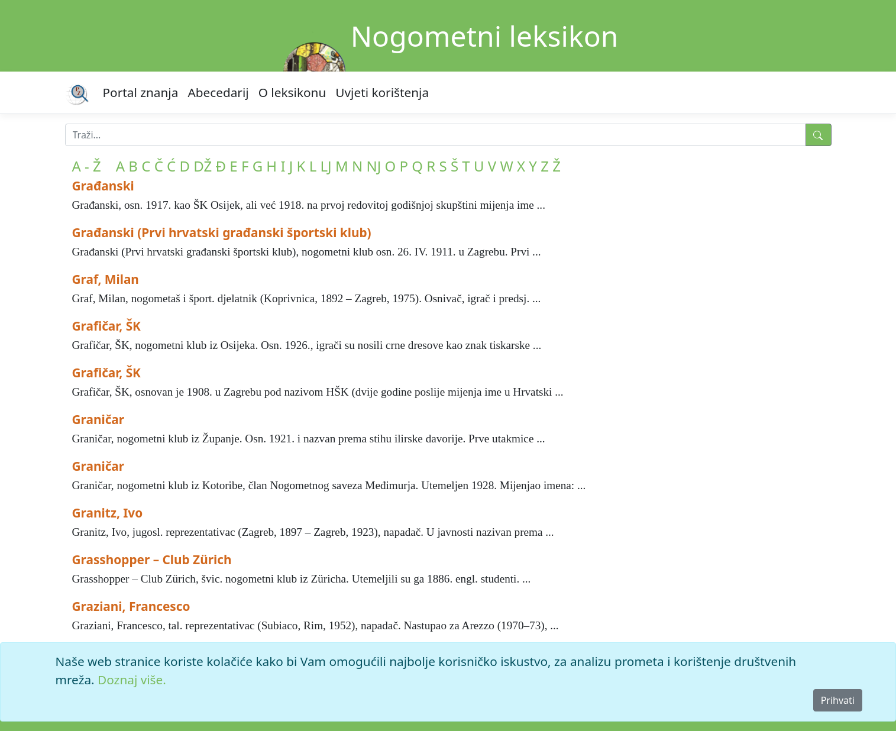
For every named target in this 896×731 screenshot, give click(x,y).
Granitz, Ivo (107, 512)
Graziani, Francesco (131, 606)
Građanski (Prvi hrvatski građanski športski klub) (221, 232)
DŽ (202, 166)
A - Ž (86, 166)
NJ (373, 166)
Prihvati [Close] (838, 700)
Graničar (98, 419)
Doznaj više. (132, 679)
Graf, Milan (105, 279)
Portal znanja (141, 92)
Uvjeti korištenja (382, 92)
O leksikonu (292, 92)
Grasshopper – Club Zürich (152, 559)
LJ (326, 166)
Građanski (103, 185)
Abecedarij (217, 92)
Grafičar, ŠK (106, 326)
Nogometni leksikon (485, 36)
